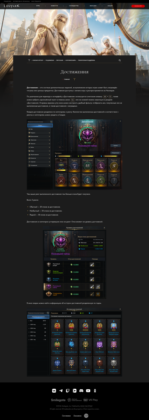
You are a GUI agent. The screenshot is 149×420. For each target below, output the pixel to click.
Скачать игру (138, 6)
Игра (38, 6)
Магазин (93, 6)
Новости (54, 6)
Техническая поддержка (86, 60)
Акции (110, 6)
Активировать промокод (21, 1)
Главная (66, 79)
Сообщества (74, 6)
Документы (77, 416)
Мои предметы (36, 1)
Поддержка (7, 1)
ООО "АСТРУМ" (86, 406)
